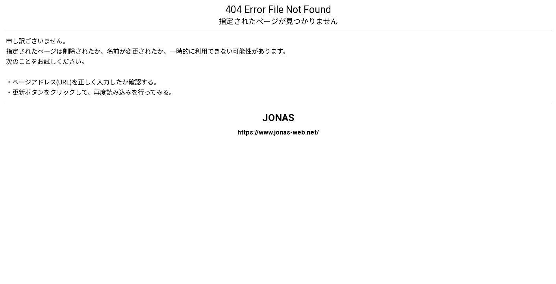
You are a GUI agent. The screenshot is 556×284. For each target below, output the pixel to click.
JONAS (278, 117)
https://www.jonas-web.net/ (278, 132)
